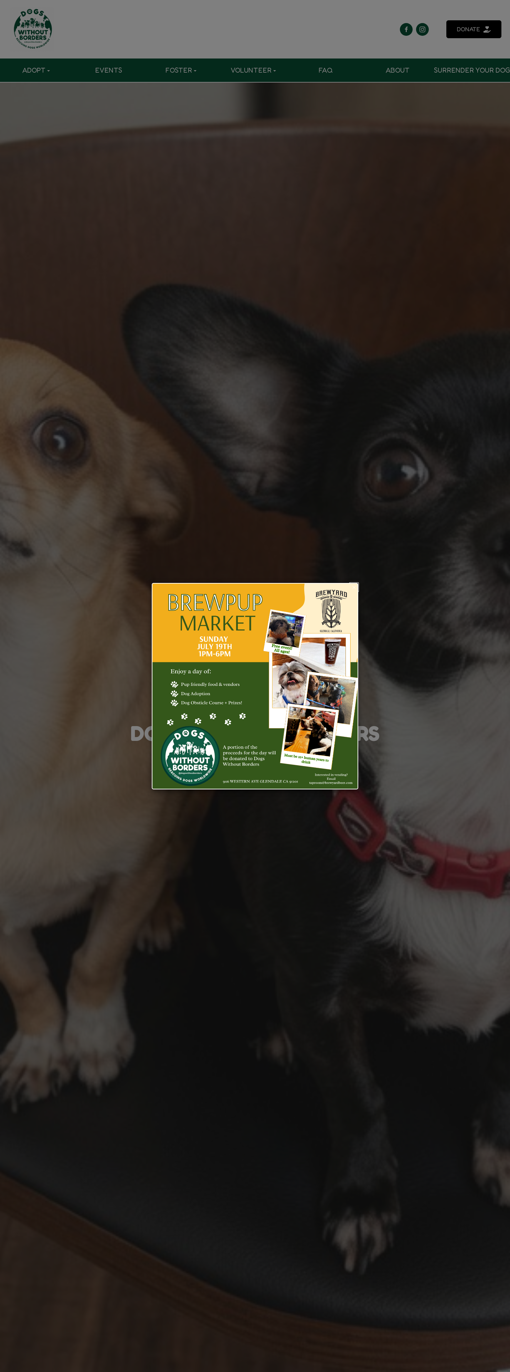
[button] (354, 587)
